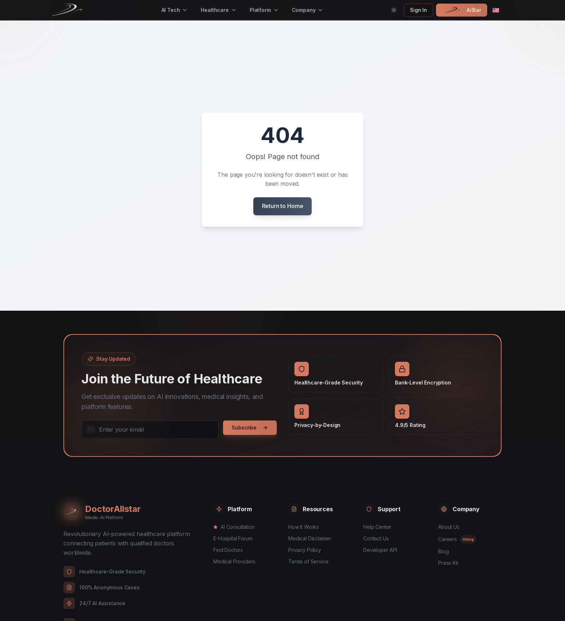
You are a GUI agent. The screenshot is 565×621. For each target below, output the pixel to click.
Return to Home (282, 206)
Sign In (418, 10)
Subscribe (250, 427)
